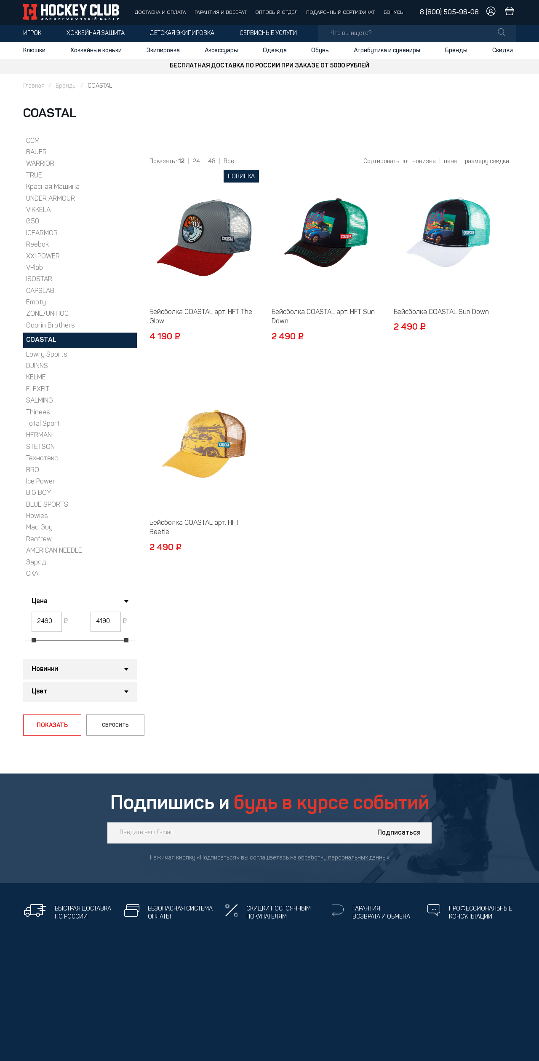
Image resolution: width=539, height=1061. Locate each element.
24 (196, 161)
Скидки (502, 51)
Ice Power (40, 481)
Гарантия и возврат (221, 12)
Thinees (38, 412)
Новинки (45, 669)
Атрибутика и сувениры (387, 51)
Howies (37, 516)
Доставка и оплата (160, 12)
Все (229, 161)
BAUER (36, 152)
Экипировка (163, 51)
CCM (33, 141)
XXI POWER (43, 256)
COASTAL (41, 340)
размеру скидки (487, 161)
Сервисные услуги (268, 33)
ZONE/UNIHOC (47, 314)
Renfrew (39, 539)
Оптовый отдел (276, 12)
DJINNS (37, 366)
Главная (34, 86)
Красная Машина (53, 187)
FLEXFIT (37, 389)
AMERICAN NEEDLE (54, 551)
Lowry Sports (46, 355)
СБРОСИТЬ (115, 725)
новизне (424, 161)
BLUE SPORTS (47, 505)
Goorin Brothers (50, 325)
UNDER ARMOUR (50, 199)
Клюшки (34, 51)
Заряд (36, 562)
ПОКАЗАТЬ (52, 725)
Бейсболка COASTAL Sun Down (441, 312)
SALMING (39, 401)
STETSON (40, 447)
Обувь (320, 51)
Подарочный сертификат (340, 12)
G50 (32, 221)
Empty (36, 302)
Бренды (456, 51)
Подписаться (399, 833)
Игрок (32, 33)
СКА (32, 574)
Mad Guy (39, 527)
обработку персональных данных (344, 858)
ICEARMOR (42, 233)
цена (450, 161)
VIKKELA (38, 210)
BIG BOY (38, 493)
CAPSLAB (40, 291)
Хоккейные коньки (96, 51)
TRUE (34, 175)
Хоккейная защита (96, 33)
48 (212, 161)
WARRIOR (40, 164)
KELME (36, 377)
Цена (40, 601)
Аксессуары (221, 51)
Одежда (275, 51)
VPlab (34, 268)
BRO (32, 470)
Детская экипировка (182, 33)
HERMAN (39, 435)
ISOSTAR (39, 279)
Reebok (37, 245)
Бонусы (394, 12)
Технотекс (42, 458)
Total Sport (43, 424)
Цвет (39, 691)
